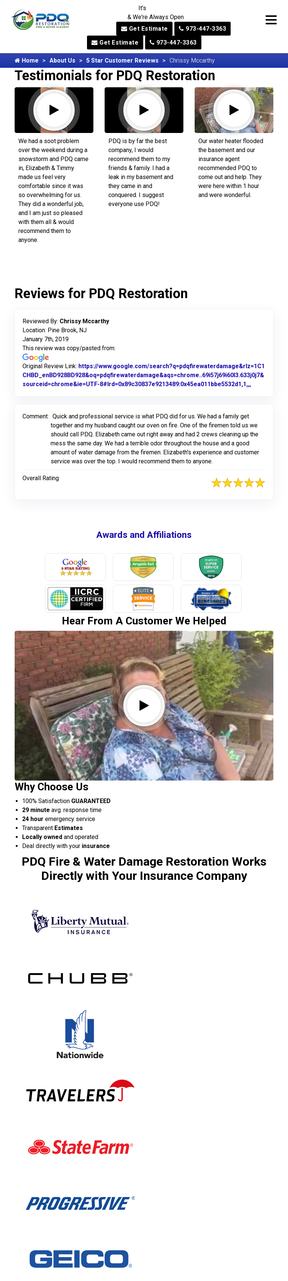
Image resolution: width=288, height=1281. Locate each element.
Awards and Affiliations (144, 535)
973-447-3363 (202, 28)
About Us (62, 60)
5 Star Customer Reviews (122, 60)
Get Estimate (144, 28)
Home (27, 60)
